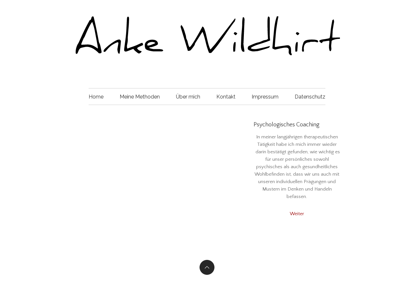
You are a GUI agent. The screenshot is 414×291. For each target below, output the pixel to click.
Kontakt (225, 97)
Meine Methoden (140, 97)
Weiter (297, 213)
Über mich (188, 97)
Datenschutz (310, 97)
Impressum (265, 97)
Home (96, 97)
